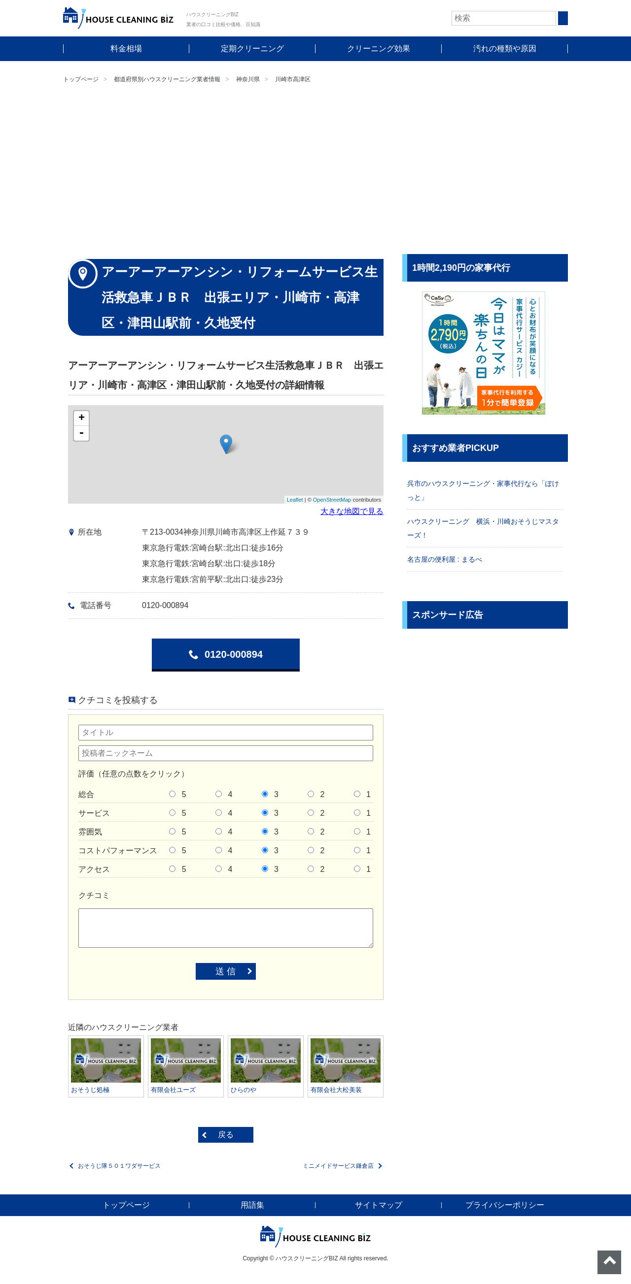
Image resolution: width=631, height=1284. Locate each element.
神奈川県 (248, 79)
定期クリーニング (252, 48)
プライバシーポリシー (504, 1205)
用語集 (252, 1205)
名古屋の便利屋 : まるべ (444, 559)
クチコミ (94, 895)
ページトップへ (609, 1262)
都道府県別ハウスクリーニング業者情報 (167, 79)
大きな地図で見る (352, 511)
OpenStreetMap (332, 500)
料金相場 (126, 48)
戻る (226, 1134)
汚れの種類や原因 (504, 48)
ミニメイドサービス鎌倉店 (338, 1165)
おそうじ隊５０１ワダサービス (119, 1165)
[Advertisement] (315, 170)
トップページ (81, 79)
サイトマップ (378, 1205)
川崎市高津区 (293, 79)
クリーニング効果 (378, 48)
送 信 (225, 971)
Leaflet (295, 500)
